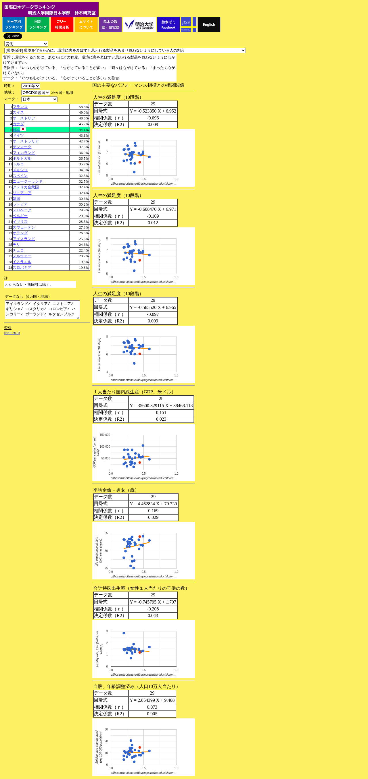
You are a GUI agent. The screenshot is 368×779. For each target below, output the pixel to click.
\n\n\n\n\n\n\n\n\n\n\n (35, 92)
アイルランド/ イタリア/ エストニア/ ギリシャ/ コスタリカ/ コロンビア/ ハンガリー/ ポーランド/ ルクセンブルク (47, 311)
